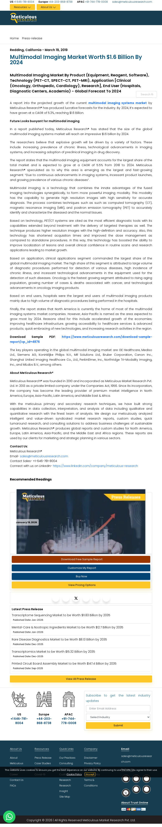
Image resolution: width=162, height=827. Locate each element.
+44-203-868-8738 (60, 1)
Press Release (43, 757)
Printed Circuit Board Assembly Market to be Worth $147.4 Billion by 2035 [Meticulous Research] (64, 663)
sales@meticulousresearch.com (132, 1)
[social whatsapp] (126, 778)
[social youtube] (136, 789)
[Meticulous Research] (55, 598)
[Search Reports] (151, 94)
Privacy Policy (92, 763)
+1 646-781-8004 (23, 1)
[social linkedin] (146, 778)
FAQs (13, 785)
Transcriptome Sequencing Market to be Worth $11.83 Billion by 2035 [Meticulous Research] (61, 615)
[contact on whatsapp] (9, 817)
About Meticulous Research (16, 763)
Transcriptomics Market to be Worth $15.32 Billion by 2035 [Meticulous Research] (53, 652)
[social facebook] (136, 778)
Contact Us (16, 780)
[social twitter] (126, 792)
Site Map (64, 796)
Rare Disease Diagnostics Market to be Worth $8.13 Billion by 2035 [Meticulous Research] (59, 639)
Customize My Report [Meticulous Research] (82, 568)
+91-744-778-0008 (96, 1)
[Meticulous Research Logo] (23, 18)
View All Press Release (81, 679)
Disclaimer (90, 757)
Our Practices (67, 757)
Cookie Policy (74, 774)
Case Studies (43, 763)
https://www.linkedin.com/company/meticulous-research (95, 466)
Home (14, 38)
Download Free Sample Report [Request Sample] (81, 559)
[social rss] (146, 789)
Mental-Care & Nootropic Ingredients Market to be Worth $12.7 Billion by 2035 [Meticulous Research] (67, 627)
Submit (118, 725)
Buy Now (81, 576)
